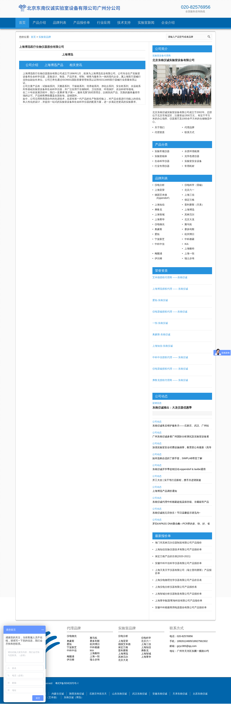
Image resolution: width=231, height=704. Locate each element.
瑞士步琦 (189, 258)
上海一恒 (189, 253)
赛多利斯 (189, 229)
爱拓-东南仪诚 (160, 300)
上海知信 (160, 204)
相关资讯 (78, 65)
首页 (22, 22)
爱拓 (157, 234)
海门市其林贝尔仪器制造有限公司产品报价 (178, 542)
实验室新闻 (146, 22)
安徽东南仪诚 (168, 694)
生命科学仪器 (162, 161)
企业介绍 (168, 22)
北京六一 (189, 189)
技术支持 (124, 22)
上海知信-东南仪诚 (162, 345)
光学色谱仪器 (192, 156)
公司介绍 (32, 65)
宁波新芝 (160, 239)
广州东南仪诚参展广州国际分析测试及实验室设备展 (180, 436)
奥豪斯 (158, 229)
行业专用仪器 (162, 166)
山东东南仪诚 (125, 694)
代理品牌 (189, 127)
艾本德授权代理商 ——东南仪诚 (170, 277)
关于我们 (160, 127)
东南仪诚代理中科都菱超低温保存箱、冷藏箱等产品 (180, 501)
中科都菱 (189, 239)
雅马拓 (188, 224)
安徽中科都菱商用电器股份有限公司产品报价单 (181, 607)
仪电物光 (160, 224)
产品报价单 (81, 22)
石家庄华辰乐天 (102, 694)
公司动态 (157, 421)
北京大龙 (189, 219)
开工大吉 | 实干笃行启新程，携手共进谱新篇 (176, 480)
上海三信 (189, 194)
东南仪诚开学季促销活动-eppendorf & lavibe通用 (179, 469)
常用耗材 (189, 166)
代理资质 (160, 132)
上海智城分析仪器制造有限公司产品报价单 (178, 593)
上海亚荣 (160, 189)
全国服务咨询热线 (195, 11)
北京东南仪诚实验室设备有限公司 (173, 60)
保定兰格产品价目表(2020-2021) (172, 556)
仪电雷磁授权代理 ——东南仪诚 (170, 311)
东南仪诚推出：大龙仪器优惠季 (172, 408)
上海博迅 (189, 209)
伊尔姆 (158, 258)
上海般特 (189, 248)
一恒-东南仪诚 (160, 323)
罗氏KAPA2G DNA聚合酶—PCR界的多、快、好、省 (181, 523)
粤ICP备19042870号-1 (66, 683)
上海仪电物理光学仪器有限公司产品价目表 (178, 580)
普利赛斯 (123, 650)
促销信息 (157, 403)
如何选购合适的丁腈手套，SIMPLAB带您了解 (177, 458)
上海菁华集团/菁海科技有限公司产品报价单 (178, 600)
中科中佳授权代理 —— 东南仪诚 (170, 357)
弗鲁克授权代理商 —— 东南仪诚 (170, 380)
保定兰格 (189, 199)
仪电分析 (160, 185)
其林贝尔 (189, 214)
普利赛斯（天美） (194, 204)
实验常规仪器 (162, 151)
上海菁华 (160, 219)
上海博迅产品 (55, 65)
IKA (187, 244)
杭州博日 (189, 234)
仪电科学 (146, 637)
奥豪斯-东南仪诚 (161, 334)
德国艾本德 (124, 644)
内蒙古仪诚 (60, 694)
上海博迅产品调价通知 (164, 491)
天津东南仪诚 (189, 694)
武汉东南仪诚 (146, 694)
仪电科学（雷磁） (194, 185)
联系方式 (189, 132)
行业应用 (103, 22)
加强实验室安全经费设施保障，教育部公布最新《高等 (181, 447)
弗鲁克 (158, 209)
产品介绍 (39, 22)
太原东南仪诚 (210, 694)
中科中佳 (160, 244)
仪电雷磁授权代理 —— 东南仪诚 (170, 368)
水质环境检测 (192, 151)
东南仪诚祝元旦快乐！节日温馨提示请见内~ (176, 512)
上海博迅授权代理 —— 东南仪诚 (170, 288)
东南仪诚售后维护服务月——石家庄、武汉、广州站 (180, 425)
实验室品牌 (45, 36)
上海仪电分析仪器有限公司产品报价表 (176, 586)
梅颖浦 (158, 253)
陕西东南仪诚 (80, 694)
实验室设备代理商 (161, 55)
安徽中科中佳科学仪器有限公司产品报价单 (178, 563)
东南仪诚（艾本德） (49, 698)
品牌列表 (59, 22)
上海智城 (160, 214)
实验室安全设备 (193, 161)
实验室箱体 (161, 156)
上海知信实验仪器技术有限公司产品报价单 (178, 549)
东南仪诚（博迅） (77, 698)
